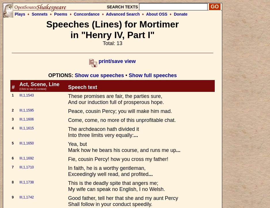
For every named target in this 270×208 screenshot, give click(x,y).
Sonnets (39, 14)
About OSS (157, 14)
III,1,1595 (26, 110)
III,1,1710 (26, 167)
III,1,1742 (26, 197)
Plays (20, 14)
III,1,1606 (26, 119)
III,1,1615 (26, 128)
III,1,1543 (26, 95)
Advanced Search (123, 14)
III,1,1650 (26, 143)
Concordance (86, 14)
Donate (180, 14)
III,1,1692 (26, 158)
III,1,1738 (26, 182)
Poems (60, 14)
